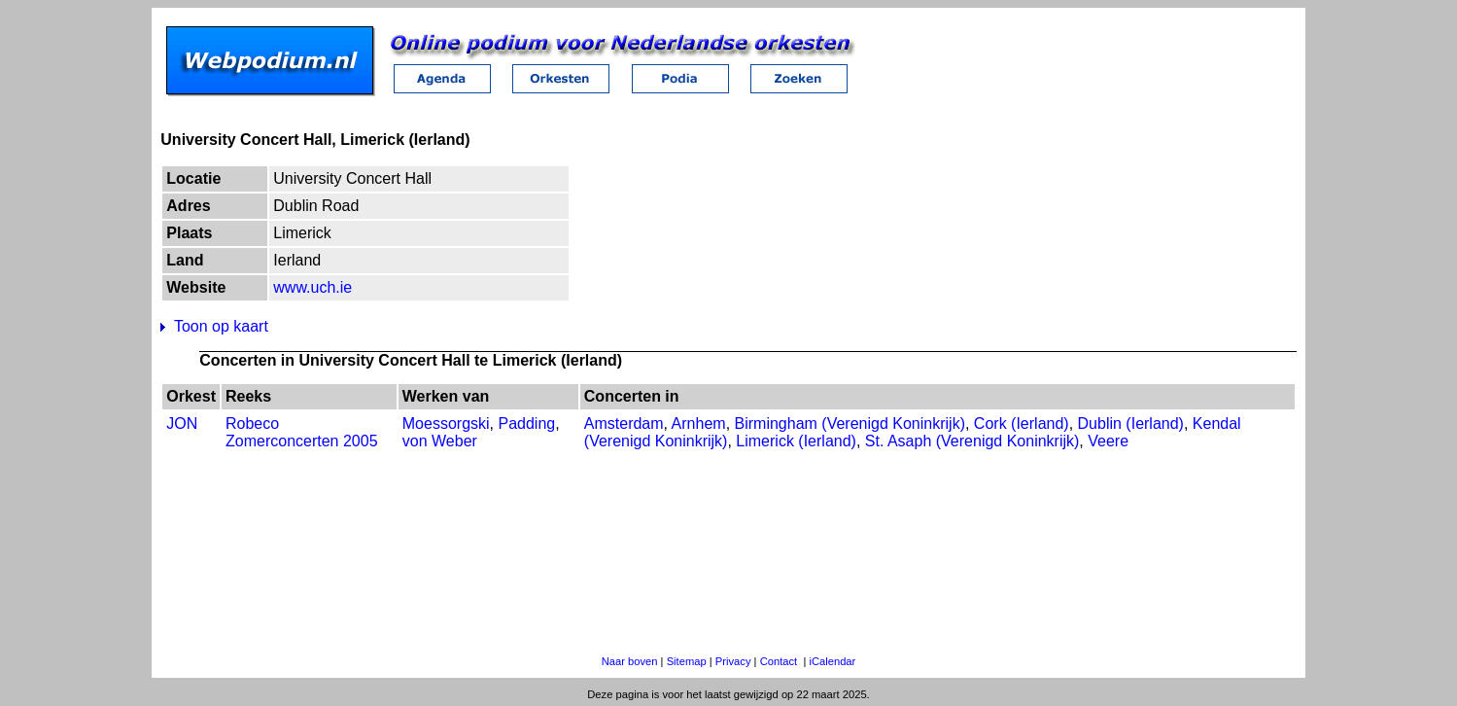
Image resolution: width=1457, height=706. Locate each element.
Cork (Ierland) (1021, 423)
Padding (526, 423)
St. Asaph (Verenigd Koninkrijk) (972, 441)
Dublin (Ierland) (1131, 423)
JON (181, 423)
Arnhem (699, 423)
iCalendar (832, 661)
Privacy (733, 661)
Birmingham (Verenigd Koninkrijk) (850, 423)
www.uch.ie (312, 287)
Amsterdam (624, 423)
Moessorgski (446, 423)
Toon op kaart (221, 326)
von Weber (439, 441)
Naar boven (630, 661)
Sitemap (687, 661)
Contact (779, 661)
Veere (1108, 441)
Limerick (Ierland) (796, 441)
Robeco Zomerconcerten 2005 (301, 432)
